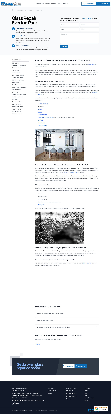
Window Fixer (15, 70)
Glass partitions (42, 125)
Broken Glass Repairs (18, 75)
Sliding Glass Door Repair (19, 94)
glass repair (91, 64)
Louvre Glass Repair (17, 77)
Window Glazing (16, 109)
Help (86, 395)
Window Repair (16, 68)
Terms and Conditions (41, 411)
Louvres (40, 112)
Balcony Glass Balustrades (19, 87)
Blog (86, 393)
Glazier (47, 3)
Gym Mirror (15, 92)
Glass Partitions (16, 90)
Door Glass (15, 99)
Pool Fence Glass (17, 102)
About (59, 3)
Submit (64, 46)
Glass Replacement (17, 97)
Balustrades (41, 123)
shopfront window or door (71, 172)
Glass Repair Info (16, 111)
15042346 (19, 398)
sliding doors (49, 117)
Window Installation (17, 107)
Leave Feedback (89, 398)
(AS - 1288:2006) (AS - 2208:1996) (28, 400)
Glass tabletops (42, 114)
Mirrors (40, 109)
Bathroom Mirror (16, 82)
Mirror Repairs (16, 73)
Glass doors (41, 117)
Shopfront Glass (16, 104)
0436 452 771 (88, 4)
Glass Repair (15, 63)
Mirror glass (41, 205)
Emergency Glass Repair (19, 65)
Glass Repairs (40, 3)
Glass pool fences (43, 104)
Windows (40, 120)
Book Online (103, 4)
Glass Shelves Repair (18, 80)
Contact (53, 3)
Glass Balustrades (17, 85)
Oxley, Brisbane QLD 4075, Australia (25, 393)
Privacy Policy (53, 411)
